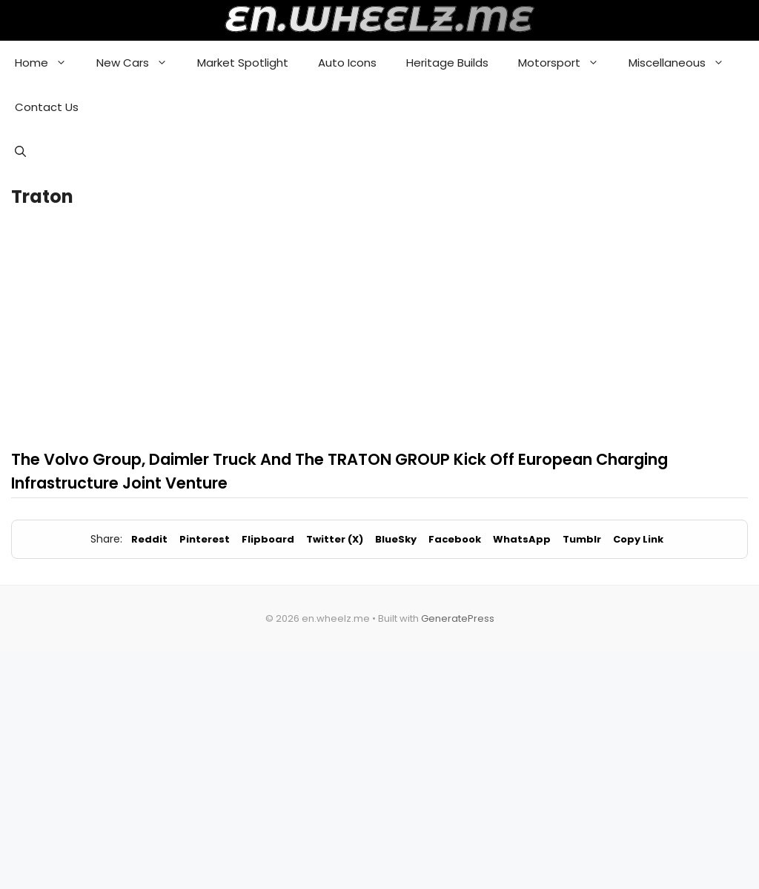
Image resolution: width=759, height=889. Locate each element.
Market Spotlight (242, 62)
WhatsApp (522, 539)
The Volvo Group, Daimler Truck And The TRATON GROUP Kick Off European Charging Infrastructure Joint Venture (339, 471)
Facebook (454, 539)
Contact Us (47, 107)
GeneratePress (457, 618)
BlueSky (396, 539)
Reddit (149, 539)
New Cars (139, 63)
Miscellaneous (684, 63)
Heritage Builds (447, 62)
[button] (20, 152)
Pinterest (204, 539)
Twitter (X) (334, 539)
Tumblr (582, 539)
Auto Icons (347, 62)
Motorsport (566, 63)
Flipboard (268, 539)
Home (48, 63)
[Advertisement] (379, 326)
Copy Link (638, 539)
